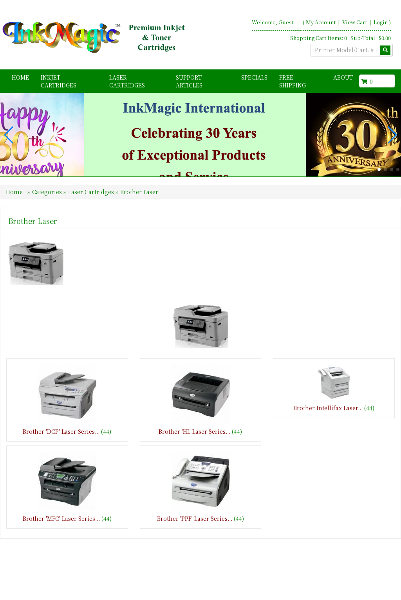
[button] (379, 183)
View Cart (355, 22)
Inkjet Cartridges (58, 81)
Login (381, 22)
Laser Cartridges (127, 81)
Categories (47, 206)
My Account (321, 22)
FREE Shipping (292, 81)
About (343, 77)
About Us (313, 589)
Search (383, 589)
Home (20, 77)
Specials (254, 77)
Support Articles (189, 81)
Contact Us (350, 589)
